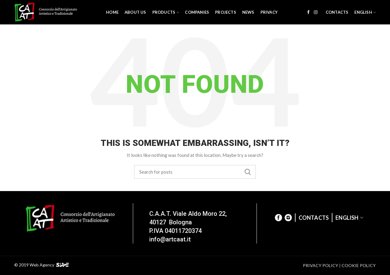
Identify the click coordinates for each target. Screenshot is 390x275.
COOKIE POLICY (359, 265)
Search (247, 172)
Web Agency (42, 265)
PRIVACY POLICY (320, 265)
